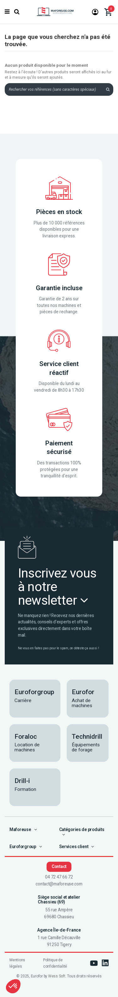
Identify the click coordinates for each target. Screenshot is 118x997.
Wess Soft (56, 976)
